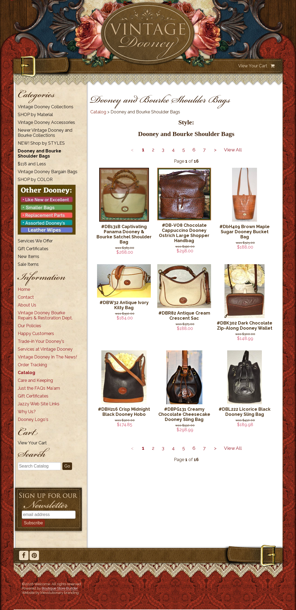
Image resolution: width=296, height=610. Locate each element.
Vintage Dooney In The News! (47, 357)
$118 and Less (32, 163)
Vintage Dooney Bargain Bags (47, 171)
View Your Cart (252, 65)
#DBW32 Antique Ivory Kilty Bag (124, 305)
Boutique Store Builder (60, 588)
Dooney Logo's (33, 419)
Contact (26, 297)
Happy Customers (36, 333)
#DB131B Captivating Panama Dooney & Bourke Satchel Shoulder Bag (124, 234)
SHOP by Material (35, 114)
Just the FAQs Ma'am (39, 388)
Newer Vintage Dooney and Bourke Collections (45, 133)
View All (233, 149)
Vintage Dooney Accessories (46, 122)
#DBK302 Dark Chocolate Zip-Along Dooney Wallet (244, 325)
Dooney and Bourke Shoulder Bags (39, 153)
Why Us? (27, 411)
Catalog (26, 372)
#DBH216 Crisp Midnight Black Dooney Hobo (124, 412)
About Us (27, 305)
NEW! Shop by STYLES (41, 143)
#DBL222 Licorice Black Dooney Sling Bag (244, 412)
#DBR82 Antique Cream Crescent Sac (184, 316)
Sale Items (28, 264)
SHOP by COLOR (35, 179)
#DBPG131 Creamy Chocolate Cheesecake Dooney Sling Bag (184, 414)
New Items (28, 256)
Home (24, 289)
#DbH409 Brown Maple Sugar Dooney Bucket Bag (244, 231)
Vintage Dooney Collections (45, 106)
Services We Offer (35, 240)
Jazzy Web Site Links (38, 403)
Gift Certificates (33, 248)
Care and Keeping (35, 380)
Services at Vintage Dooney (45, 349)
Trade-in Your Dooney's (41, 341)
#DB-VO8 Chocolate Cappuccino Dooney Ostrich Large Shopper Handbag (184, 233)
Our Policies (29, 325)
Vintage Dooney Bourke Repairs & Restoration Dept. (45, 315)
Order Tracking (32, 364)
